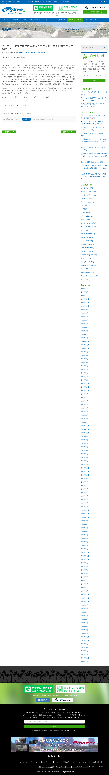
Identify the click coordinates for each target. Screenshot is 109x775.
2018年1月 (84, 633)
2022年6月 (84, 447)
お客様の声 (61, 20)
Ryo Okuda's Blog (87, 241)
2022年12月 (85, 426)
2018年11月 (85, 598)
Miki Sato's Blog (86, 258)
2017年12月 (85, 637)
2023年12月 (85, 383)
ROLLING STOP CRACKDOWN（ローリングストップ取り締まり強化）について (94, 168)
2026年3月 (84, 288)
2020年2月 (84, 545)
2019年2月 (84, 587)
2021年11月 (85, 471)
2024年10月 (85, 348)
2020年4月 (84, 538)
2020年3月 (84, 542)
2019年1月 (84, 591)
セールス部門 (85, 219)
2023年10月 (85, 390)
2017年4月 (84, 654)
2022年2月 (84, 461)
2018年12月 (85, 594)
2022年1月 (84, 464)
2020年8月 (84, 524)
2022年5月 (84, 450)
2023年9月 (84, 394)
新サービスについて (87, 202)
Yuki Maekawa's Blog (88, 272)
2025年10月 (85, 306)
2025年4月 (84, 327)
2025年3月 (84, 331)
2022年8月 (84, 440)
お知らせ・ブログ (75, 20)
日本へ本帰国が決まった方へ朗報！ (93, 162)
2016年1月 (84, 661)
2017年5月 (84, 651)
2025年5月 (84, 324)
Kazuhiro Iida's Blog (87, 237)
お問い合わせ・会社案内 (46, 767)
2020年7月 (84, 528)
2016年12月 (85, 658)
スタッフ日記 (40, 53)
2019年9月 (84, 563)
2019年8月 (84, 566)
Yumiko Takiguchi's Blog (89, 255)
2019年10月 (85, 559)
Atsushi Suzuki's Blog (88, 234)
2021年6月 (84, 489)
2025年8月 (84, 313)
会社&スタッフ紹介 (92, 20)
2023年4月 (84, 412)
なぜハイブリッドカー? (33, 20)
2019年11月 (85, 556)
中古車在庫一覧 (95, 12)
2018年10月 (85, 601)
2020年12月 (85, 510)
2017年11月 (85, 640)
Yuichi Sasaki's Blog (87, 248)
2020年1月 (84, 549)
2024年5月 (84, 366)
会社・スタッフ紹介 (85, 762)
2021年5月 (84, 492)
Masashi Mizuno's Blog (88, 265)
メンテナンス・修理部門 (89, 223)
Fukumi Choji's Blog (87, 269)
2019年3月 (84, 584)
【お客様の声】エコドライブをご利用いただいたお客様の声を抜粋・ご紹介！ (93, 141)
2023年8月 (84, 397)
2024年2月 (84, 376)
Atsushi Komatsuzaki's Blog (90, 276)
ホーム (67, 29)
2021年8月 (84, 482)
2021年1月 (84, 506)
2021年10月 (85, 475)
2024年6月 (84, 362)
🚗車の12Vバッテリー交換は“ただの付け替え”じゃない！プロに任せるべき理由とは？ (94, 156)
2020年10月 (85, 517)
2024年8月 (84, 355)
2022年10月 (85, 433)
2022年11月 (85, 429)
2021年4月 (84, 496)
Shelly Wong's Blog (87, 262)
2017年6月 (84, 647)
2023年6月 (84, 404)
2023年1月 (84, 422)
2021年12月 (85, 468)
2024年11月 (85, 345)
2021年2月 (84, 503)
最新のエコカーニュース (79, 29)
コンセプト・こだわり (12, 20)
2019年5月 (84, 577)
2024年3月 (84, 373)
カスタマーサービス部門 (89, 227)
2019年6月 (84, 573)
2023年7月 (84, 401)
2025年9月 (84, 309)
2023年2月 (84, 419)
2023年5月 (84, 408)
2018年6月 (84, 616)
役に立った (26, 119)
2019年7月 (84, 570)
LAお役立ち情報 (86, 198)
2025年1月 (84, 338)
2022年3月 (84, 457)
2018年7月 (84, 612)
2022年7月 (84, 443)
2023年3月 (84, 415)
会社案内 (43, 700)
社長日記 (84, 209)
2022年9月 (84, 436)
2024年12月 (85, 341)
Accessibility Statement (80, 767)
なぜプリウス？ (47, 762)
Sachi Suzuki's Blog (87, 251)
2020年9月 (84, 521)
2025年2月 (84, 334)
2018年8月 (84, 609)
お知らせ (84, 205)
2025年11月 (85, 302)
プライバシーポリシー (63, 767)
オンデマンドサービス (88, 195)
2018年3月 (84, 626)
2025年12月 (85, 299)
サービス (49, 20)
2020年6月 (84, 531)
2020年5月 (84, 535)
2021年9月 (84, 478)
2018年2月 (84, 630)
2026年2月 (84, 292)
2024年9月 (84, 352)
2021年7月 (84, 485)
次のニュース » (68, 132)
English (103, 1)
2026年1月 (84, 295)
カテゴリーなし (86, 279)
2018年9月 (84, 605)
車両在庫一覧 (97, 762)
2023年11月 (85, 387)
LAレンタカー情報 (87, 188)
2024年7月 (84, 359)
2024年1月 (84, 380)
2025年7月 (84, 317)
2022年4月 (84, 454)
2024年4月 (84, 369)
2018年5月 (84, 619)
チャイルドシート (87, 230)
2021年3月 (84, 499)
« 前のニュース (9, 132)
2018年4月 (84, 623)
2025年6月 (84, 320)
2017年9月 (84, 644)
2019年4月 (84, 580)
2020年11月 (85, 514)
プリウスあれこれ (87, 216)
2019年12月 (85, 552)
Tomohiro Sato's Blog (88, 244)
